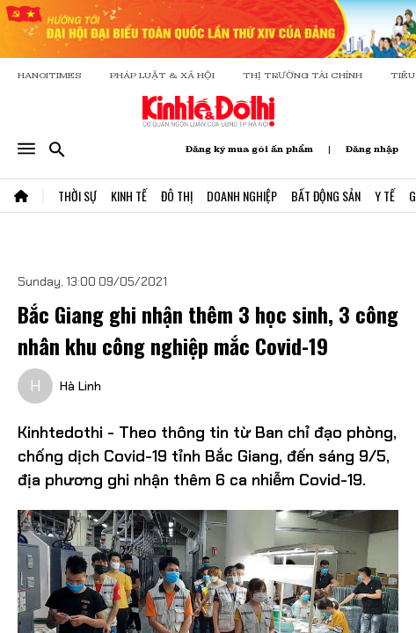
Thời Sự (77, 195)
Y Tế (385, 195)
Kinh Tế (129, 195)
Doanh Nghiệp (242, 195)
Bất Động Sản (326, 195)
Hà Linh (80, 386)
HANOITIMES (50, 75)
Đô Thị (177, 195)
